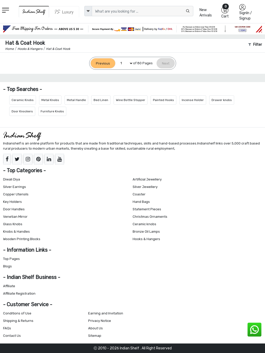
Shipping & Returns (18, 321)
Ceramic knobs (144, 224)
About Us (95, 328)
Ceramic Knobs (23, 100)
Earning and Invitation (105, 313)
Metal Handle (76, 100)
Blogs (7, 266)
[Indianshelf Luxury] (64, 11)
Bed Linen (101, 100)
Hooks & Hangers (146, 239)
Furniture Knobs (52, 111)
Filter (255, 44)
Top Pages (11, 259)
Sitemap (94, 336)
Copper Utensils (16, 194)
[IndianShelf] (34, 11)
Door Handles (14, 209)
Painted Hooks (163, 100)
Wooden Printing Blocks (21, 239)
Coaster (139, 194)
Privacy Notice (99, 321)
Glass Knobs (12, 224)
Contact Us (12, 336)
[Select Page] (124, 63)
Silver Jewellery (145, 187)
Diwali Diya (11, 179)
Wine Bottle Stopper (130, 100)
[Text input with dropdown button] (143, 11)
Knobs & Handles (16, 231)
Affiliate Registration (19, 293)
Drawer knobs (222, 100)
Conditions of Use (17, 313)
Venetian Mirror (15, 217)
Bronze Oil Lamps (146, 231)
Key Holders (12, 202)
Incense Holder (193, 100)
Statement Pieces (147, 209)
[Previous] (102, 63)
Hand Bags (141, 202)
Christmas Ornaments (150, 217)
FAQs (7, 328)
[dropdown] (88, 11)
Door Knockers (22, 111)
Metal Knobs (50, 100)
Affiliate (9, 286)
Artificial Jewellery (147, 179)
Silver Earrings (14, 187)
